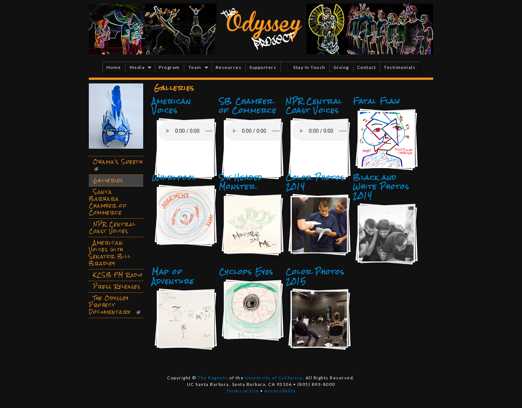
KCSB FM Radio (118, 275)
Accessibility (280, 390)
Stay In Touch (309, 67)
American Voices (171, 106)
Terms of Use (243, 390)
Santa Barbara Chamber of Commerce (108, 202)
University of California (274, 377)
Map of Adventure (173, 276)
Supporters (262, 67)
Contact (366, 67)
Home (114, 67)
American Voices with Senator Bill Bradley (109, 253)
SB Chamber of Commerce (248, 106)
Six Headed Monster (240, 182)
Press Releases (117, 286)
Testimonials (399, 67)
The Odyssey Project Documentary (110, 305)
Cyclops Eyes (246, 271)
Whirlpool (174, 177)
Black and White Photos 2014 (381, 186)
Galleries (108, 180)
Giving (341, 67)
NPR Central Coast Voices (314, 106)
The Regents (213, 377)
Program (169, 67)
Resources (229, 67)
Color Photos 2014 (315, 182)
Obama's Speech (118, 162)
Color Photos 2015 (315, 276)
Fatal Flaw (376, 101)
